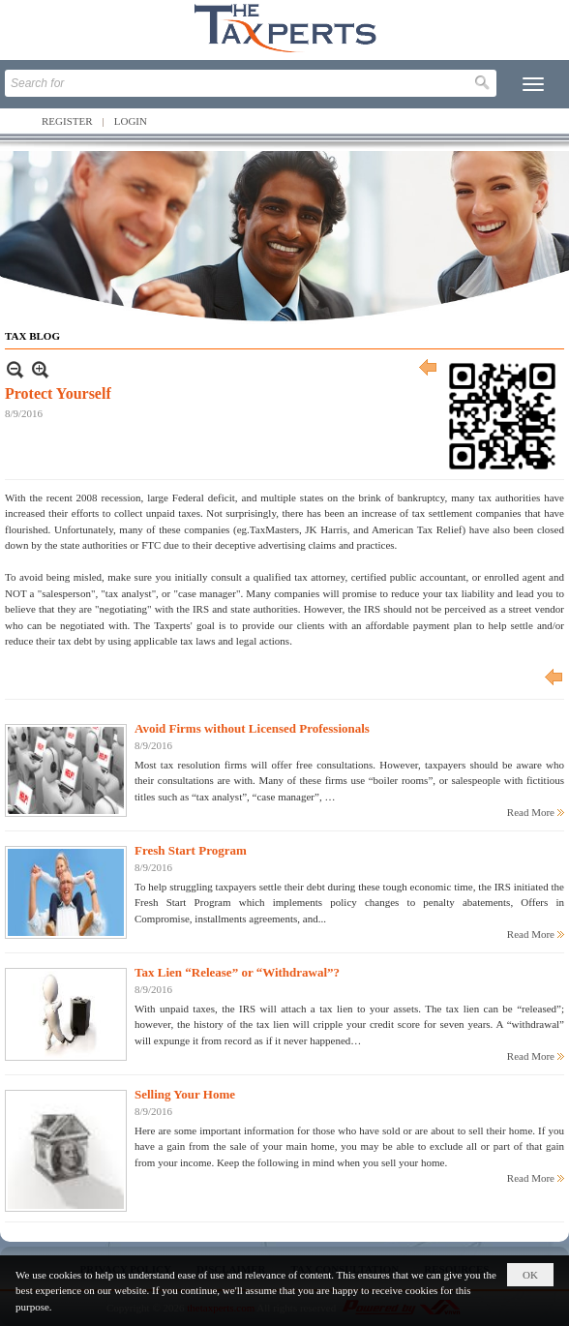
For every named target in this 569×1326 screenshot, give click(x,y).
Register (67, 121)
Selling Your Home (185, 1094)
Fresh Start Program (191, 850)
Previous (428, 369)
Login (130, 121)
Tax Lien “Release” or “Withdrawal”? (237, 972)
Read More (530, 812)
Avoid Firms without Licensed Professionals (252, 728)
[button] (533, 84)
